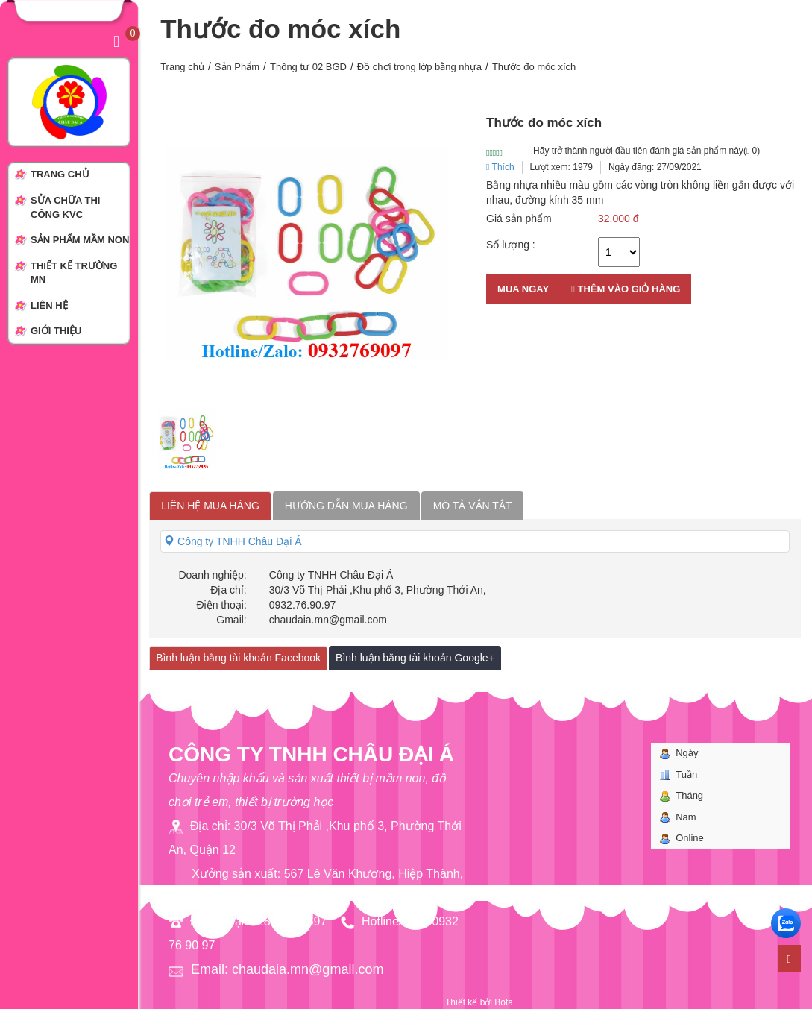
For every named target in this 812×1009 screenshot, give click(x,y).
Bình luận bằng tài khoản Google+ (415, 658)
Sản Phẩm (237, 66)
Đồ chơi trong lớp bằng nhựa (419, 66)
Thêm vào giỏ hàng (625, 289)
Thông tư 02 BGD (308, 66)
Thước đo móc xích (534, 66)
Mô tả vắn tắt (472, 506)
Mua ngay (523, 289)
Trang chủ (182, 66)
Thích (500, 167)
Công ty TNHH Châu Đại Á (232, 541)
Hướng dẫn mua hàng (346, 506)
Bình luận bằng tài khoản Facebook (238, 658)
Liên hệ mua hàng (210, 506)
